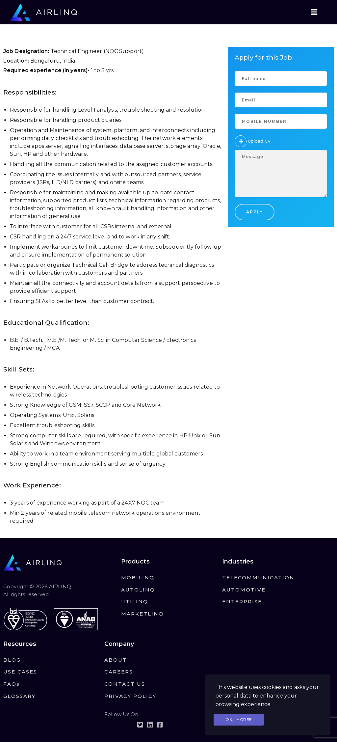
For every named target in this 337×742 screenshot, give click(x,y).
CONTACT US (124, 684)
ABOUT (115, 660)
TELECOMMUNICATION (258, 577)
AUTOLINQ (138, 590)
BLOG (12, 660)
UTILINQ (134, 601)
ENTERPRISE (242, 601)
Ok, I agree (238, 719)
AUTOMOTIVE (244, 590)
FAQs (11, 684)
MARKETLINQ (142, 614)
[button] (314, 12)
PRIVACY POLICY (130, 696)
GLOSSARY (19, 696)
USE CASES (20, 672)
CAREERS (118, 672)
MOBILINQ (137, 577)
